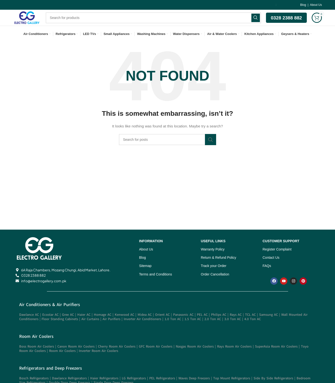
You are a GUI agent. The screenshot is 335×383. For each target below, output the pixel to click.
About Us (316, 5)
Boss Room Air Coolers (36, 356)
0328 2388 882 (286, 22)
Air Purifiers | (113, 328)
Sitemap (145, 276)
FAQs (267, 276)
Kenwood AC (124, 324)
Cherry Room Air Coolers (116, 356)
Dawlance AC (29, 324)
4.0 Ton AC (252, 328)
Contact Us (271, 267)
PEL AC (202, 324)
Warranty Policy (213, 259)
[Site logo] (29, 23)
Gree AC (68, 324)
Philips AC (218, 324)
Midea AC (145, 324)
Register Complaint (277, 259)
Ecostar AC (50, 324)
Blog (303, 5)
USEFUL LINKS (213, 251)
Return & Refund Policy (218, 267)
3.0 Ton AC (232, 328)
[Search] (155, 22)
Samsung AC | (270, 324)
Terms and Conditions (155, 284)
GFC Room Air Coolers (155, 356)
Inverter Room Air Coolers (98, 360)
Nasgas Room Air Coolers (195, 356)
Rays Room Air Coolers (234, 356)
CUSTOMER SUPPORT (281, 251)
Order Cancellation (215, 284)
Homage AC (102, 324)
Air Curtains (90, 328)
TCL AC (250, 324)
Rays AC (236, 324)
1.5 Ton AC (193, 328)
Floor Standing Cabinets (60, 328)
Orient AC (162, 324)
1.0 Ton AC (173, 328)
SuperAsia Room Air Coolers (276, 356)
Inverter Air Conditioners (142, 328)
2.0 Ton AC (212, 328)
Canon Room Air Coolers (76, 356)
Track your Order (213, 276)
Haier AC (83, 324)
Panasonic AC (184, 324)
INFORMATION (151, 251)
